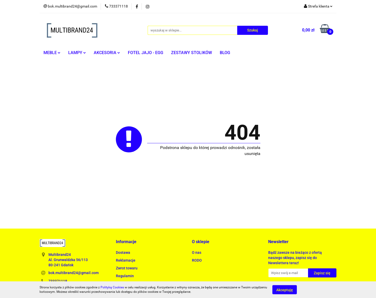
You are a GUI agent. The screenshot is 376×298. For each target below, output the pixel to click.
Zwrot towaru (126, 268)
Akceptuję (284, 290)
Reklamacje (125, 260)
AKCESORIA (107, 52)
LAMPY (77, 52)
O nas (196, 252)
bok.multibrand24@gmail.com (73, 273)
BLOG (225, 52)
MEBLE (51, 52)
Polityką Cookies (112, 287)
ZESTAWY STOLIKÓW (191, 52)
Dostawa (123, 252)
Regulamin (125, 276)
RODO (197, 260)
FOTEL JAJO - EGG (145, 52)
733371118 (57, 281)
